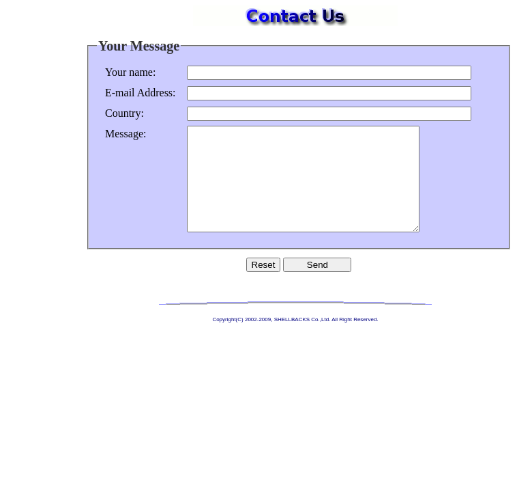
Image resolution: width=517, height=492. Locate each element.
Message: (125, 133)
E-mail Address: (140, 92)
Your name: (130, 72)
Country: (124, 113)
